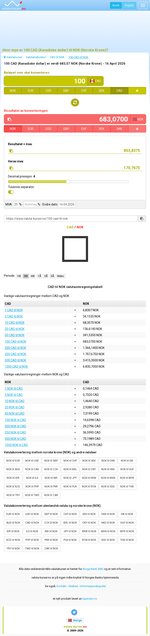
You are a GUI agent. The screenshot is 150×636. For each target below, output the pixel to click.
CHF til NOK (70, 514)
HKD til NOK (108, 522)
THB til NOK (127, 539)
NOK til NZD (13, 486)
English (129, 5)
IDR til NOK (13, 531)
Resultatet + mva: (20, 144)
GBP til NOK (51, 514)
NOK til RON (89, 486)
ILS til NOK (32, 531)
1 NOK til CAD (14, 388)
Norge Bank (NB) (92, 569)
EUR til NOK (13, 514)
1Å (39, 276)
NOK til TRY (13, 495)
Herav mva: (16, 161)
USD (48, 90)
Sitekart (73, 586)
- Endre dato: (49, 204)
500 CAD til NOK (15, 360)
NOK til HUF (127, 469)
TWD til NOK (32, 548)
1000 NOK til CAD (16, 445)
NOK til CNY (89, 469)
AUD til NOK (13, 522)
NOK (13, 90)
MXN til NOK (108, 531)
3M (26, 276)
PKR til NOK (51, 539)
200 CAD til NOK (15, 348)
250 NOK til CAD (15, 432)
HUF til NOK (127, 522)
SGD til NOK (108, 539)
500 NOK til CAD (15, 438)
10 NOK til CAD (14, 401)
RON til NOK (89, 539)
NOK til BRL (70, 469)
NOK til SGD (108, 486)
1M (19, 276)
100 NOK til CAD (15, 420)
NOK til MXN (108, 477)
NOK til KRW (89, 477)
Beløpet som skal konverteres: (27, 73)
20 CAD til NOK (14, 329)
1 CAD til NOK (14, 310)
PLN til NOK (70, 539)
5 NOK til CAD (14, 395)
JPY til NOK (70, 531)
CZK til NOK (51, 522)
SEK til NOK (89, 514)
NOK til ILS (32, 477)
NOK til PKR (51, 486)
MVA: (9, 204)
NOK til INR (51, 477)
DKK (119, 129)
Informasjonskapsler (93, 586)
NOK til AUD (13, 469)
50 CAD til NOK (14, 335)
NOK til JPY (70, 477)
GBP (66, 90)
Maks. (60, 276)
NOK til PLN (70, 486)
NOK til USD (32, 460)
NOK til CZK (51, 469)
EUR (30, 90)
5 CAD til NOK (14, 316)
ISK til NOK (127, 514)
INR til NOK (51, 531)
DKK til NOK (108, 514)
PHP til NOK (32, 539)
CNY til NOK (89, 522)
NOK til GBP (51, 460)
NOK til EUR (13, 460)
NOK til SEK (89, 460)
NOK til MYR (127, 477)
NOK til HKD (108, 469)
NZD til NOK (13, 539)
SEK (101, 90)
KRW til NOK (89, 531)
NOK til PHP (32, 486)
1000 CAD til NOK (16, 366)
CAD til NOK (32, 522)
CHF (84, 90)
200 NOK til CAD (15, 426)
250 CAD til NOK (15, 354)
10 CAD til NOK (14, 322)
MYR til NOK (127, 531)
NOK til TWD (32, 495)
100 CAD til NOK (15, 341)
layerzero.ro (89, 598)
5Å (52, 276)
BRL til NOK (70, 522)
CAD (119, 90)
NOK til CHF (70, 460)
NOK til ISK (127, 460)
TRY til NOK (13, 548)
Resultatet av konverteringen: (26, 111)
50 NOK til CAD (14, 413)
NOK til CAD (32, 469)
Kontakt (61, 586)
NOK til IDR (13, 477)
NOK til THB (127, 486)
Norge (75, 620)
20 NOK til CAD (14, 407)
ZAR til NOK (51, 548)
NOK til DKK (108, 460)
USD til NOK (32, 514)
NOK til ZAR (51, 495)
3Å (45, 276)
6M (33, 276)
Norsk (115, 5)
